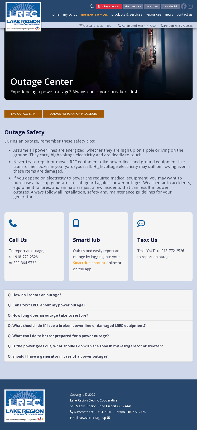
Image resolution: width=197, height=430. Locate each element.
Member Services (94, 14)
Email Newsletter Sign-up (88, 418)
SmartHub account (89, 262)
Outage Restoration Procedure (74, 114)
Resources (153, 14)
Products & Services (126, 14)
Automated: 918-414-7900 (136, 26)
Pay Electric (170, 6)
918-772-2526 (136, 412)
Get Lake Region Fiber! (96, 26)
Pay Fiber (152, 6)
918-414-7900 (101, 412)
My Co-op (70, 14)
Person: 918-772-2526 (177, 26)
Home (55, 14)
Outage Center (110, 6)
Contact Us (185, 14)
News (169, 14)
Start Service (133, 6)
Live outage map (23, 114)
